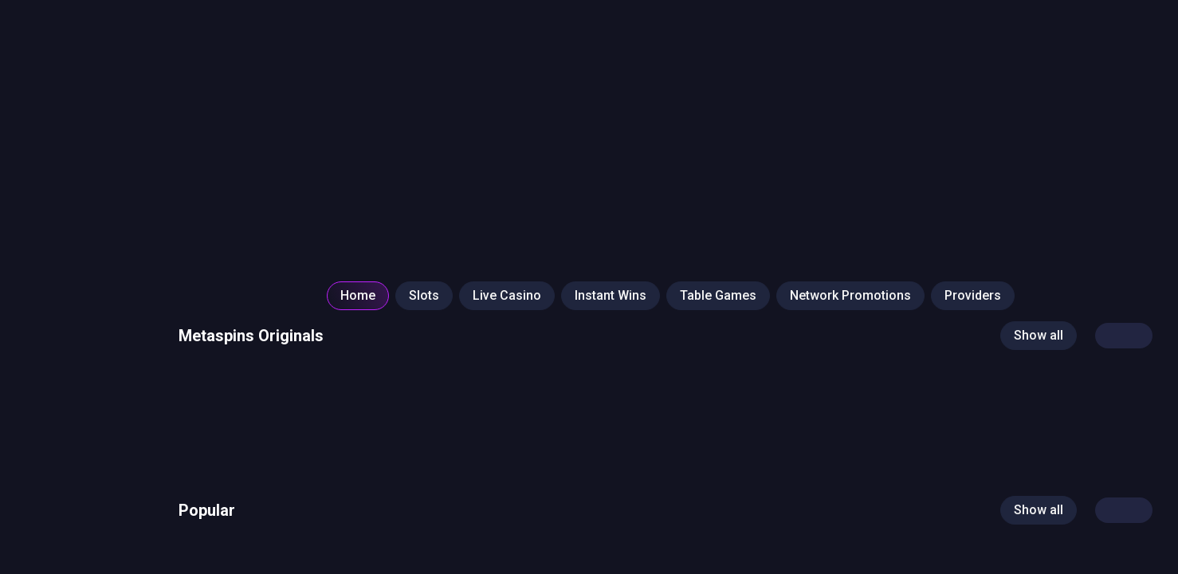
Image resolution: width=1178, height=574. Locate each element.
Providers (972, 295)
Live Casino (507, 295)
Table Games (718, 295)
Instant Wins (610, 295)
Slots (424, 295)
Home (357, 295)
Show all (1038, 335)
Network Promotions (850, 295)
